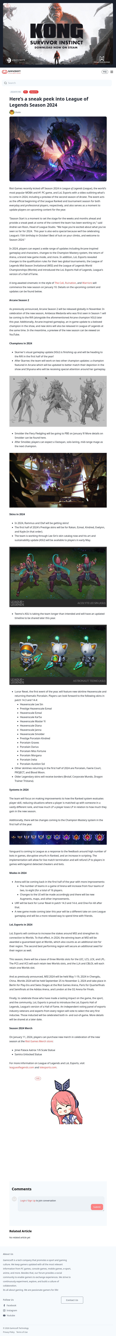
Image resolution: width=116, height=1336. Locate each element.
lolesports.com (48, 1067)
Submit (97, 1206)
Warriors (87, 283)
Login (23, 1200)
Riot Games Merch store (39, 1041)
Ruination (70, 283)
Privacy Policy (9, 1332)
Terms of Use (22, 1332)
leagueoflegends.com (21, 1067)
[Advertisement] (58, 1151)
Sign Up (32, 1200)
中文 (105, 71)
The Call (59, 283)
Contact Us (72, 1300)
